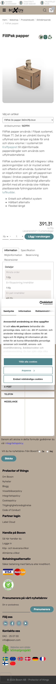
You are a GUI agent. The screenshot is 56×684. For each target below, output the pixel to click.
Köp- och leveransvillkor (15, 548)
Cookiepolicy (9, 500)
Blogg (5, 486)
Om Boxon (7, 476)
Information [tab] (25, 311)
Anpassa (28, 370)
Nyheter (6, 481)
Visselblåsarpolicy (12, 491)
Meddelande (10, 401)
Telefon (8, 394)
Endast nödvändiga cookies (28, 379)
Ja (41, 451)
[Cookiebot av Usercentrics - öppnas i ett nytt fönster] (40, 303)
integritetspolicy (14, 443)
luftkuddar (8, 192)
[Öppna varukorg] (51, 10)
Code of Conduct (11, 510)
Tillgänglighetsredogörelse (16, 505)
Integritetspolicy (11, 495)
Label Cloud (8, 522)
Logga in (7, 543)
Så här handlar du (12, 538)
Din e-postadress (10, 604)
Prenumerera (42, 609)
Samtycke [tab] (8, 311)
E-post (7, 387)
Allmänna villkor (11, 553)
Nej (49, 451)
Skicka (9, 458)
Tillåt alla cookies (28, 361)
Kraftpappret (9, 147)
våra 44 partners (20, 326)
